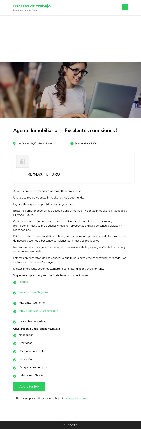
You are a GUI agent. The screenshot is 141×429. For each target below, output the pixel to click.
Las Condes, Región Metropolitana (35, 143)
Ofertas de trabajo (32, 6)
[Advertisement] (70, 38)
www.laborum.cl (78, 398)
